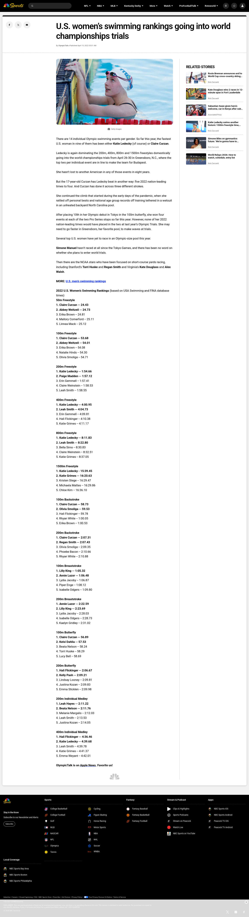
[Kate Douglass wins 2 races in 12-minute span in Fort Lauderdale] (196, 94)
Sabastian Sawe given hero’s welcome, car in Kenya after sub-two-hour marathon (225, 107)
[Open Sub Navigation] (90, 5)
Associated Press (215, 115)
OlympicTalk (63, 46)
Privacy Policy (77, 897)
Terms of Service (119, 897)
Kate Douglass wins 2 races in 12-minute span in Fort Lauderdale (225, 91)
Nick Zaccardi (213, 82)
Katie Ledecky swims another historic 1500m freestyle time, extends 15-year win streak (223, 123)
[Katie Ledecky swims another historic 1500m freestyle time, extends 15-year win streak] (196, 126)
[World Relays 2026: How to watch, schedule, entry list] (196, 159)
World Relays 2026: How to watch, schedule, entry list (222, 156)
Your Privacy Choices (96, 897)
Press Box (56, 897)
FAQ (35, 897)
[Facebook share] (9, 24)
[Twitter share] (18, 24)
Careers (15, 897)
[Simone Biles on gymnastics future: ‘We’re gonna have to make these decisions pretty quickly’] (196, 142)
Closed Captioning (26, 897)
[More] (226, 6)
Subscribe (9, 824)
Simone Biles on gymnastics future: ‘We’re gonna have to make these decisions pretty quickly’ (222, 140)
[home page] (13, 6)
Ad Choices (66, 897)
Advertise (6, 897)
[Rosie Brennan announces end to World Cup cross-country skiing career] (196, 77)
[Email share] (26, 24)
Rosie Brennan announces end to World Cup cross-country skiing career (225, 75)
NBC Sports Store (45, 897)
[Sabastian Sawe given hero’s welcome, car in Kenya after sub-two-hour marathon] (196, 110)
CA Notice (108, 897)
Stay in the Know (11, 812)
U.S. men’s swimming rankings (86, 281)
